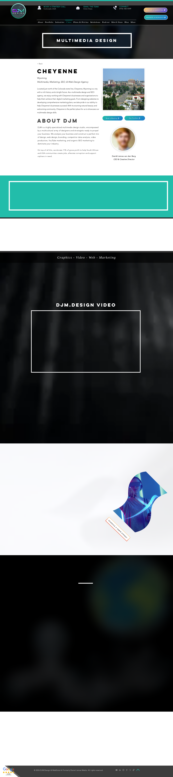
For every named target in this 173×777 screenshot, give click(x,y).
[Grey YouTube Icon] (116, 770)
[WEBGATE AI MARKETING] (155, 10)
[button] (55, 7)
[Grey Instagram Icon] (123, 770)
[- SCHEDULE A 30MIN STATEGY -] (118, 529)
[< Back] (41, 63)
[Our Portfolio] (134, 118)
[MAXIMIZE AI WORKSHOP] (156, 17)
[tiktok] (134, 770)
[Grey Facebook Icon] (127, 770)
